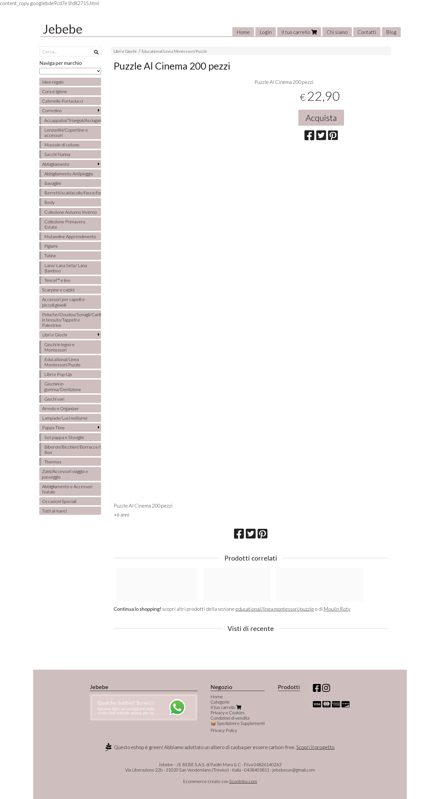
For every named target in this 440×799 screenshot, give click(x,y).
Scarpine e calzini (58, 289)
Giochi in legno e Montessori (59, 347)
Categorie (220, 701)
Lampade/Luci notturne (65, 418)
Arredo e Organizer (60, 408)
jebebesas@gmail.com (293, 769)
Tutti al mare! (54, 510)
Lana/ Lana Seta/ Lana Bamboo (65, 268)
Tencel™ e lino (57, 280)
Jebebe (62, 28)
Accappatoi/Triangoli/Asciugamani (72, 120)
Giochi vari (54, 398)
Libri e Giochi (125, 51)
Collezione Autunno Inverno (70, 212)
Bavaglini (52, 183)
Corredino (52, 110)
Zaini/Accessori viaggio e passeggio (65, 474)
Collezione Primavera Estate (64, 224)
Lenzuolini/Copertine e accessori (66, 132)
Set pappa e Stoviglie (64, 437)
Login (266, 32)
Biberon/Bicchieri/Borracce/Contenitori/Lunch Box (72, 449)
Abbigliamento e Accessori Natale (67, 489)
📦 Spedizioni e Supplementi (237, 723)
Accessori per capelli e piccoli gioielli (63, 302)
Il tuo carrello (299, 32)
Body (49, 202)
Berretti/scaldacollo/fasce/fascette (72, 192)
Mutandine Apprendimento (70, 236)
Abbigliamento (55, 164)
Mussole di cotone (61, 144)
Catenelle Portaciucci (62, 101)
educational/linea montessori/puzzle (274, 609)
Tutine (50, 255)
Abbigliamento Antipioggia (68, 173)
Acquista (321, 117)
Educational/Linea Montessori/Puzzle (174, 51)
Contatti (367, 32)
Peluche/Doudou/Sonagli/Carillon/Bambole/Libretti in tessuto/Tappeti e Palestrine (71, 320)
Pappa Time (53, 427)
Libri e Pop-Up (58, 374)
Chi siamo (337, 32)
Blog (391, 32)
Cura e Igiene (54, 91)
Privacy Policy (223, 730)
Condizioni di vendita (229, 717)
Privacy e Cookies (227, 712)
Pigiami (51, 246)
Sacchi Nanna (57, 154)
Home (243, 32)
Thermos (52, 461)
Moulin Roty (337, 609)
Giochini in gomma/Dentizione (62, 386)
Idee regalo (53, 81)
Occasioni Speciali (59, 501)
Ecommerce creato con (220, 781)
